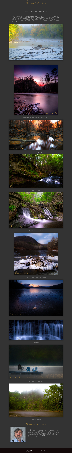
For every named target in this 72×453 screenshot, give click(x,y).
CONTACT (43, 450)
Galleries (38, 8)
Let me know (41, 437)
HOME (37, 450)
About (32, 8)
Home (27, 8)
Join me (43, 435)
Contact (44, 8)
